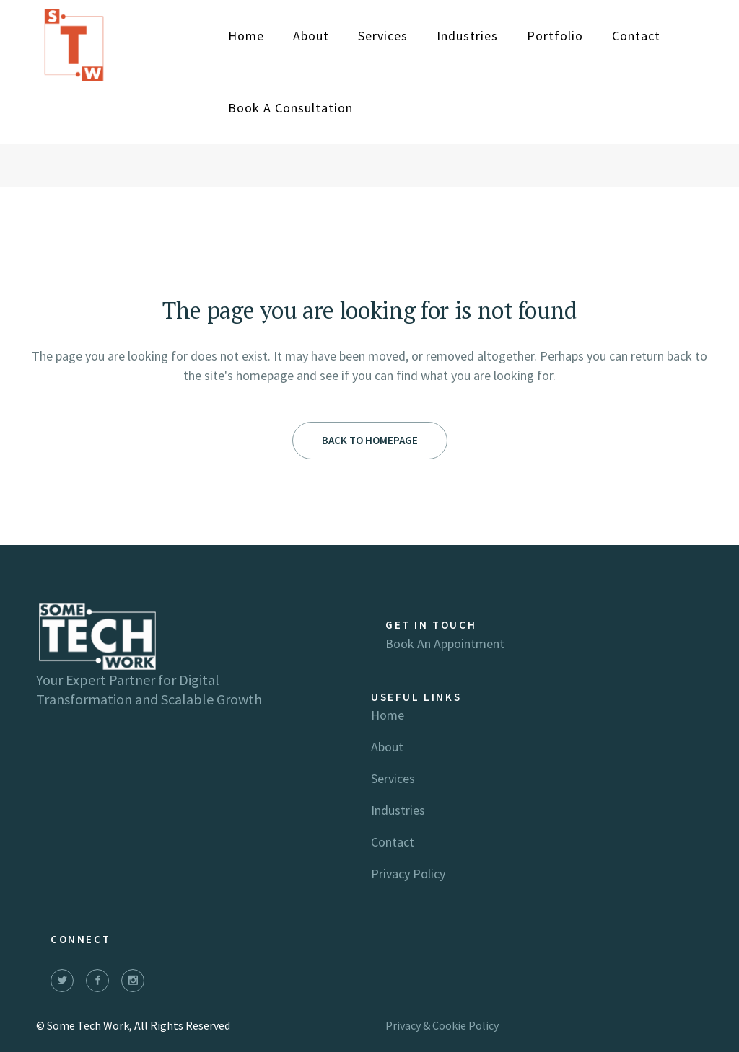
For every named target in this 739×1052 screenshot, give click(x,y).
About (387, 746)
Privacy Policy (408, 873)
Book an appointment (444, 643)
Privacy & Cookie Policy (442, 1025)
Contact (392, 842)
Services (393, 778)
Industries (398, 810)
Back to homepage (370, 440)
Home (387, 715)
